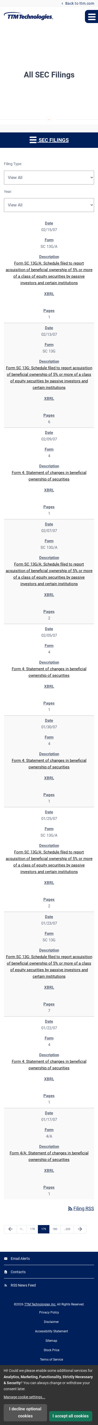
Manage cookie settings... (24, 1397)
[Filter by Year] (49, 205)
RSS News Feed (23, 1285)
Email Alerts (20, 1258)
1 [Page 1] (23, 1229)
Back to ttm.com (79, 3)
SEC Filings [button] (49, 139)
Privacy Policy (49, 1312)
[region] (49, 708)
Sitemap (51, 1340)
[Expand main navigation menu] (91, 16)
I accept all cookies (71, 1415)
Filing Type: (13, 164)
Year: (8, 191)
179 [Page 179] (44, 1229)
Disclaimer (51, 1321)
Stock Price (51, 1350)
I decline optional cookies (25, 1412)
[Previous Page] (10, 1229)
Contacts (18, 1272)
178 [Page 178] (33, 1229)
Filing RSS (80, 1208)
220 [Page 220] (67, 1229)
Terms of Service (51, 1359)
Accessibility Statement (51, 1331)
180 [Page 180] (55, 1229)
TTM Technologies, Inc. (40, 1304)
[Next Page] (80, 1229)
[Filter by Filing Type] (49, 178)
